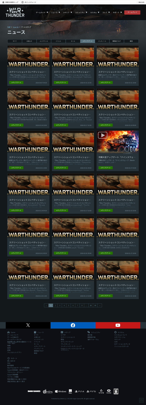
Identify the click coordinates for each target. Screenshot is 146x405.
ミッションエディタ (121, 346)
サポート (116, 12)
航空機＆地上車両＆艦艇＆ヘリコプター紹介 (19, 342)
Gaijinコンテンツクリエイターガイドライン (72, 349)
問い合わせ (11, 361)
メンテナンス (44, 41)
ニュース (54, 12)
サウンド (117, 339)
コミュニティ (80, 12)
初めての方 (141, 2)
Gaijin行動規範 (12, 374)
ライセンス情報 (12, 377)
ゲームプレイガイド (14, 339)
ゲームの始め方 (12, 337)
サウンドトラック (67, 341)
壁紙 (62, 339)
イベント (58, 41)
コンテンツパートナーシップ (71, 346)
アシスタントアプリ (14, 352)
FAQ (8, 363)
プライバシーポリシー (15, 372)
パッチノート (102, 41)
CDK (115, 341)
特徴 (8, 345)
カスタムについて (120, 335)
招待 (8, 348)
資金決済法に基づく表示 (16, 381)
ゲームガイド (41, 12)
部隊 (8, 350)
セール (73, 41)
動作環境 (10, 365)
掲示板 (89, 335)
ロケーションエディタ (122, 344)
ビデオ (63, 335)
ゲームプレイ (132, 12)
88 (91, 305)
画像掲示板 (91, 337)
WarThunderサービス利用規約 (18, 367)
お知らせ (29, 41)
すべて (15, 41)
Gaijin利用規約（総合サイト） (18, 370)
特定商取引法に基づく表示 (16, 379)
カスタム (93, 12)
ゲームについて (12, 335)
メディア (66, 12)
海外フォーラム (93, 339)
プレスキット (65, 344)
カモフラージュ (119, 337)
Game (11, 332)
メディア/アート (88, 41)
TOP (8, 27)
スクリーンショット (68, 337)
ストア (104, 12)
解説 (131, 41)
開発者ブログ (117, 41)
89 (95, 305)
